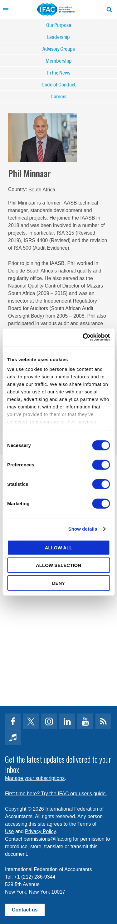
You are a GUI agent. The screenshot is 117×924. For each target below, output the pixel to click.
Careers (58, 96)
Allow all (58, 547)
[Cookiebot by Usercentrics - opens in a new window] (83, 337)
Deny (58, 582)
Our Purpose (58, 25)
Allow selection (58, 565)
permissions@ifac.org (48, 839)
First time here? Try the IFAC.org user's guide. (56, 793)
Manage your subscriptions (35, 778)
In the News (58, 72)
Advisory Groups (58, 48)
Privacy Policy (40, 831)
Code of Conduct (58, 84)
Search (109, 9)
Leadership (58, 36)
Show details (82, 529)
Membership (59, 60)
